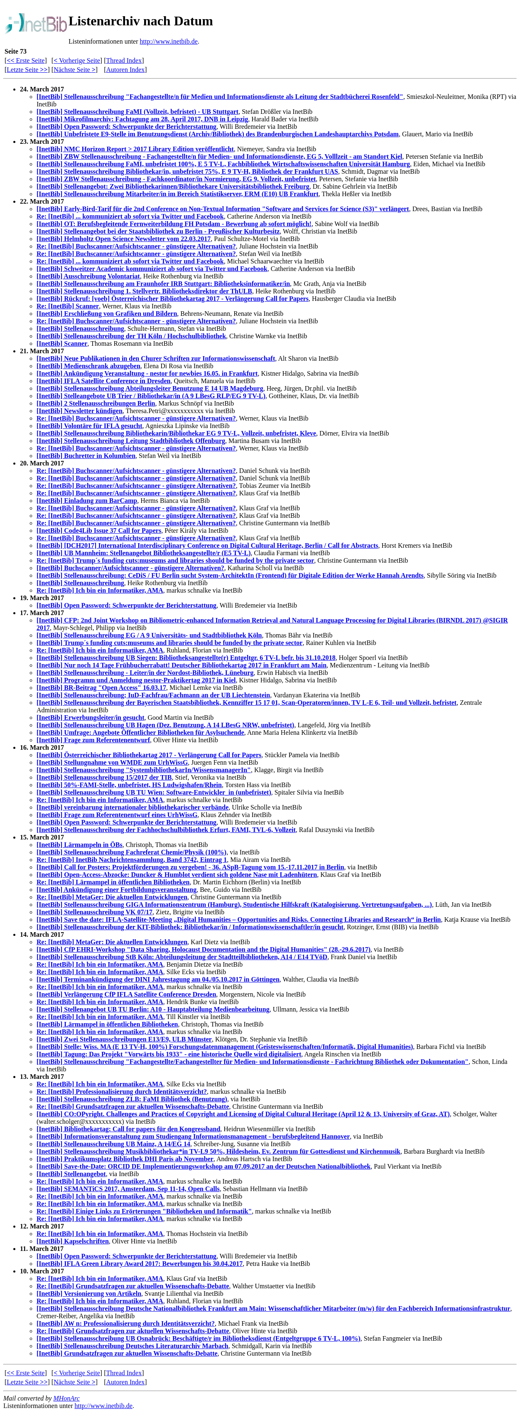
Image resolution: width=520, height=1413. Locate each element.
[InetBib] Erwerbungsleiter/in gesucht (91, 717)
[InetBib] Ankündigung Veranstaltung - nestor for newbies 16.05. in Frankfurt (147, 373)
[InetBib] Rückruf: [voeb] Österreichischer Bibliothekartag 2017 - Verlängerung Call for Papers (173, 298)
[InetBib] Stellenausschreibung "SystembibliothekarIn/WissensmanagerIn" (144, 769)
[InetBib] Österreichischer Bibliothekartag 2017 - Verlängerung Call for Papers (149, 754)
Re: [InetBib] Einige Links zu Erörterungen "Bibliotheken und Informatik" (144, 1211)
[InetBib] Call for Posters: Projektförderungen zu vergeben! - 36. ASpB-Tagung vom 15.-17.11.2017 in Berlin (190, 867)
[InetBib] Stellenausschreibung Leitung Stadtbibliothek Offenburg (131, 440)
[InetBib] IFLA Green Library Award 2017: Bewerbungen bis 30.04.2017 (140, 1263)
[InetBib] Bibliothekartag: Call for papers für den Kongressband (128, 1128)
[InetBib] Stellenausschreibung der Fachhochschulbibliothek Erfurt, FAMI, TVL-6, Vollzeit (166, 829)
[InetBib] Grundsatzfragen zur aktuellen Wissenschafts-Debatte (127, 1353)
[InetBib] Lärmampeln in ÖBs (80, 844)
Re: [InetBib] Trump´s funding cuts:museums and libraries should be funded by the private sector (175, 560)
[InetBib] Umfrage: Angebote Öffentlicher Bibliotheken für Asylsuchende (140, 732)
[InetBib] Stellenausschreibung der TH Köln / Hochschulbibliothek (131, 336)
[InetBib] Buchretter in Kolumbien (86, 455)
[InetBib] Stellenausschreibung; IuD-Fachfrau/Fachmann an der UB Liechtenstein (153, 695)
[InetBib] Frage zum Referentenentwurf (93, 739)
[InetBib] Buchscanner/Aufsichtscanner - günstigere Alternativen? (130, 567)
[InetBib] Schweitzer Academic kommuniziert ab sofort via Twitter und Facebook (152, 268)
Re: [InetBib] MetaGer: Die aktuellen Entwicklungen (112, 897)
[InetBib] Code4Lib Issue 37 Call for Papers (99, 530)
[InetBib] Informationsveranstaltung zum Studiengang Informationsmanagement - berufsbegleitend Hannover (193, 1136)
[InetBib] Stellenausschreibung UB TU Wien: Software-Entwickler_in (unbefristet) (154, 792)
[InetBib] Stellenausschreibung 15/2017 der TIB (104, 777)
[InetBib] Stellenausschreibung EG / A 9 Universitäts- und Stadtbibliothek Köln (149, 635)
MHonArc (66, 1398)
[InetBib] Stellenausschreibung (80, 328)
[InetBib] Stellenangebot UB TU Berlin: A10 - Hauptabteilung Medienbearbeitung (153, 1009)
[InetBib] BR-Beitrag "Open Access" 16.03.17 (101, 687)
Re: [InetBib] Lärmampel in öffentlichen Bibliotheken (113, 882)
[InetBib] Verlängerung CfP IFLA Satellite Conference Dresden (126, 994)
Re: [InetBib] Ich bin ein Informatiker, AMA (100, 590)
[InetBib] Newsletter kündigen (80, 410)
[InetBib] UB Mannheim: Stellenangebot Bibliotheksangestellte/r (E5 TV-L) (144, 552)
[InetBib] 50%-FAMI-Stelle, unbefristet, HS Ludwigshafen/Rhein (129, 784)
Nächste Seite (75, 69)
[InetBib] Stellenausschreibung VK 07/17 (94, 912)
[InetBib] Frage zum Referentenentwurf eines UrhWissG (117, 814)
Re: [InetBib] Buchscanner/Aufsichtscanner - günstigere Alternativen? (136, 246)
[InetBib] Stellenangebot (71, 1173)
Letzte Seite (27, 69)
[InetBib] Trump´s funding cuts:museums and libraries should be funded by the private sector (169, 642)
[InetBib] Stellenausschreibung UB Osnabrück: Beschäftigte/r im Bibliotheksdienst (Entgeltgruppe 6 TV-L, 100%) (199, 1338)
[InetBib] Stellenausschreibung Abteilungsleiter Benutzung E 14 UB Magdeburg (150, 388)
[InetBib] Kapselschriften (73, 1241)
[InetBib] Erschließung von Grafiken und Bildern (107, 313)
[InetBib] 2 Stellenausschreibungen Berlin (96, 403)
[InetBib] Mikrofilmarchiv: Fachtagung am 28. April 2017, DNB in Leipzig (142, 119)
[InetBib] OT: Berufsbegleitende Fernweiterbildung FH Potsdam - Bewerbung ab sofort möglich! (174, 223)
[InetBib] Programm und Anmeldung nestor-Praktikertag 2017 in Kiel (136, 680)
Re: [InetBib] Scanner (68, 306)
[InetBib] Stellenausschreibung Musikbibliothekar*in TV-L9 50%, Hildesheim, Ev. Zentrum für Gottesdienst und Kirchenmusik (218, 1151)
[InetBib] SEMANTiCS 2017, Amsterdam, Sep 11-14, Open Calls (128, 1188)
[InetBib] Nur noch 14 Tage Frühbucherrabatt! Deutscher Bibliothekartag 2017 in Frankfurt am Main (181, 665)
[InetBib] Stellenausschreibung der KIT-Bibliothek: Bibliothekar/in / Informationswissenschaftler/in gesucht (190, 927)
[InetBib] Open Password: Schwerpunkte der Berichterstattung (126, 126)
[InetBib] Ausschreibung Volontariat (88, 276)
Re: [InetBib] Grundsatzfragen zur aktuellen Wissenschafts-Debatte (133, 1106)
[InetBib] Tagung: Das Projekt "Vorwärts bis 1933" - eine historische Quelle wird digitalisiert (169, 1054)
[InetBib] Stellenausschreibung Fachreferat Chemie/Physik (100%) (131, 852)
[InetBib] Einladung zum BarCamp (87, 500)
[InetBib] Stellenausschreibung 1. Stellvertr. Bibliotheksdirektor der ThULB (144, 291)
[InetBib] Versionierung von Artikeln (89, 1293)
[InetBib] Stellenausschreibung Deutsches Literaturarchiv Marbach (132, 1345)
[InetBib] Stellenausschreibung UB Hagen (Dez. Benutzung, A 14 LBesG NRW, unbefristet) (165, 725)
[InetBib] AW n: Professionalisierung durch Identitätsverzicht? (126, 1323)
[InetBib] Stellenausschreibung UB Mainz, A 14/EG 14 (113, 1143)
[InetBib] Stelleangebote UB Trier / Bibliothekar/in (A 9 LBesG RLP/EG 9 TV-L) (151, 395)
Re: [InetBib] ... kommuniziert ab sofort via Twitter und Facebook (130, 216)
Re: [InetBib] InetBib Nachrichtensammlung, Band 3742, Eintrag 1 (132, 859)
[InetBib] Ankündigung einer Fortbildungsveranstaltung (116, 889)
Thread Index (124, 60)
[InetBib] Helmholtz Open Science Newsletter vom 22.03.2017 (124, 238)
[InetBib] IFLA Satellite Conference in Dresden (104, 380)
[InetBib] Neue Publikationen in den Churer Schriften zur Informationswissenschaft (156, 358)
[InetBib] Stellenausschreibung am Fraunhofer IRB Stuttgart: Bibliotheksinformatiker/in (163, 283)
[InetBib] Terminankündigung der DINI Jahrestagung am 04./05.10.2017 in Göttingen (158, 979)
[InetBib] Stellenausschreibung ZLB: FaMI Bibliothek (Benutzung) (132, 1099)
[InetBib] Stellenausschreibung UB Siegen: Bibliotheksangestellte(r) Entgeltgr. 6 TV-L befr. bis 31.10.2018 (186, 657)
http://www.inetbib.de (169, 41)
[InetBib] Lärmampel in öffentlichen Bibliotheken (107, 1024)
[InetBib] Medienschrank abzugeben (88, 365)
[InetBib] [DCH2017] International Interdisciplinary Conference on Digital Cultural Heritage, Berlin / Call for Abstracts (207, 545)
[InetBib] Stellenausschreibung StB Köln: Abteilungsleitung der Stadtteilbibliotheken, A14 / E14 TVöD (182, 956)
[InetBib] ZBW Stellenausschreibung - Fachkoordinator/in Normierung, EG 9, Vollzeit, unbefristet (176, 178)
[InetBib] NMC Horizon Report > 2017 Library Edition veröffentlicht (135, 149)
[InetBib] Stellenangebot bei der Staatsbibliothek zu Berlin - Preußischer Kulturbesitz (158, 231)
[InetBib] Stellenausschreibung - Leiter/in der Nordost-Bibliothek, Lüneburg (145, 672)
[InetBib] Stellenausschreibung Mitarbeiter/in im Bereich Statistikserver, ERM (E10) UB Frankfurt (178, 193)
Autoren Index (125, 69)
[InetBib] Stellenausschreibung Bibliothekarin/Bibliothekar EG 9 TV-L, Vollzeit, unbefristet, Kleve (176, 433)
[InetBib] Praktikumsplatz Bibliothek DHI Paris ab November (125, 1158)
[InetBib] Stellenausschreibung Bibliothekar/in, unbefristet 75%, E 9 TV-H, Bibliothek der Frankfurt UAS (187, 171)
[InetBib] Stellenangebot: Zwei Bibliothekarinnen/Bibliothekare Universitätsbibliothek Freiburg (173, 186)
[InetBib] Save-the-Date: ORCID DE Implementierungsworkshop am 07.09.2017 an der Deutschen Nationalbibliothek (203, 1166)
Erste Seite (25, 60)
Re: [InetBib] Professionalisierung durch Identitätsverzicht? (122, 1091)
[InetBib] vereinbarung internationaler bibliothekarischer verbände (132, 807)
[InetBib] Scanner (62, 343)
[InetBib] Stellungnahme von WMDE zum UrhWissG (112, 762)
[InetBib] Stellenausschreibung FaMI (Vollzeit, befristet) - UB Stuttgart (137, 111)
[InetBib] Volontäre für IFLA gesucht (89, 425)
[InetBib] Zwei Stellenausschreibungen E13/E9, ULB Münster (124, 1039)
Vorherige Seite (77, 60)
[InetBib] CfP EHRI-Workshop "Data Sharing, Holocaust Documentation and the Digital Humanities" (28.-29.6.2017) (203, 949)
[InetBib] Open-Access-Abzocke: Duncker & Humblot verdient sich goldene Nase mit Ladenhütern (177, 874)
